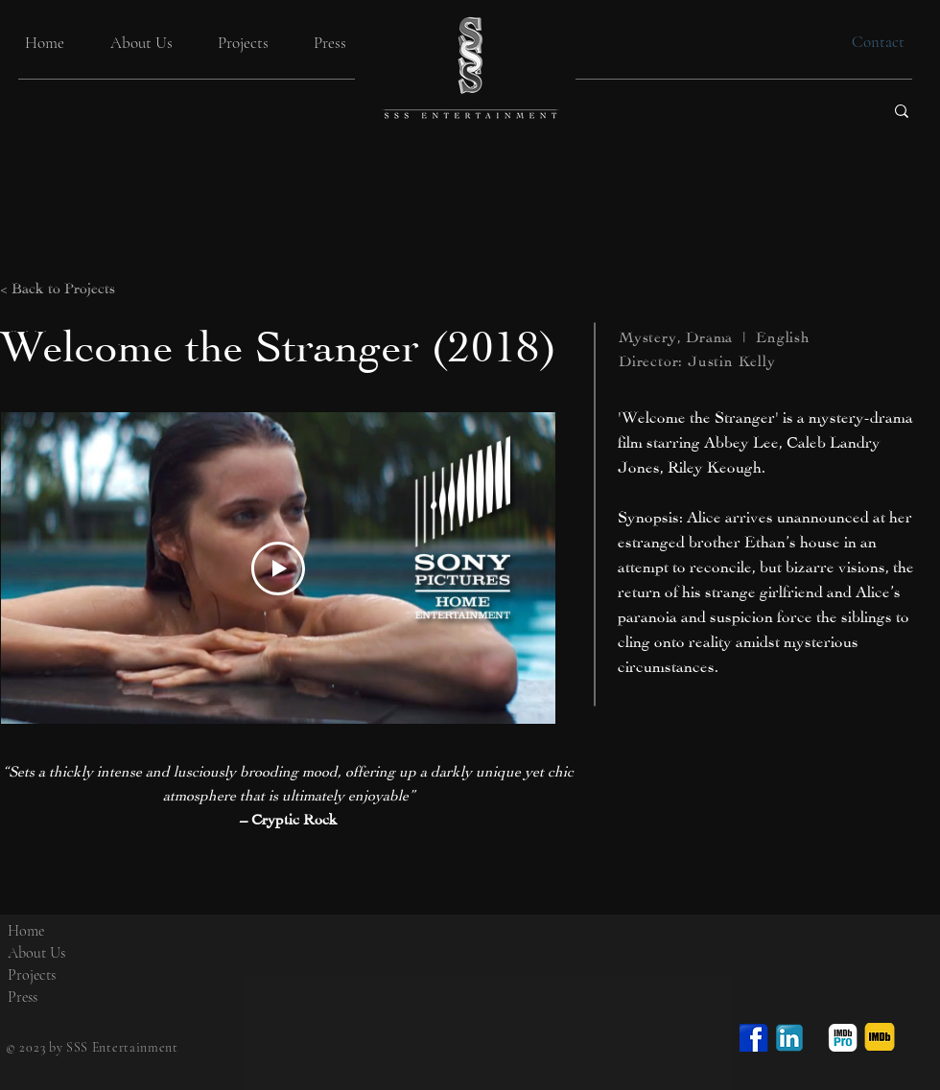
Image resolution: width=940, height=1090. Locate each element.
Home (26, 930)
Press (22, 997)
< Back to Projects (57, 286)
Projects (32, 975)
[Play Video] (278, 568)
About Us (36, 952)
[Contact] (878, 41)
